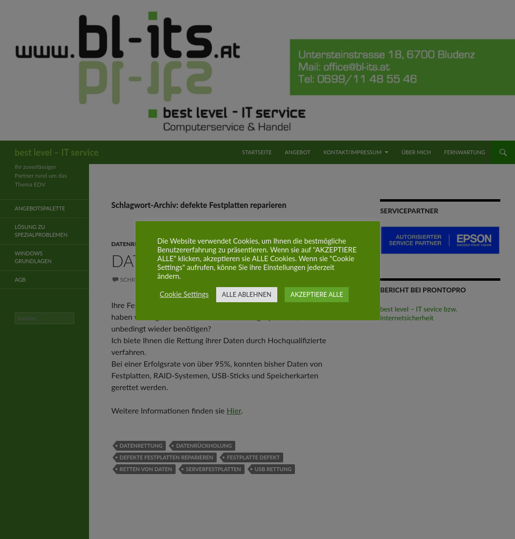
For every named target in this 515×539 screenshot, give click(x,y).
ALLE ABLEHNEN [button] (246, 294)
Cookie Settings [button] (184, 294)
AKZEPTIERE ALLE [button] (317, 294)
